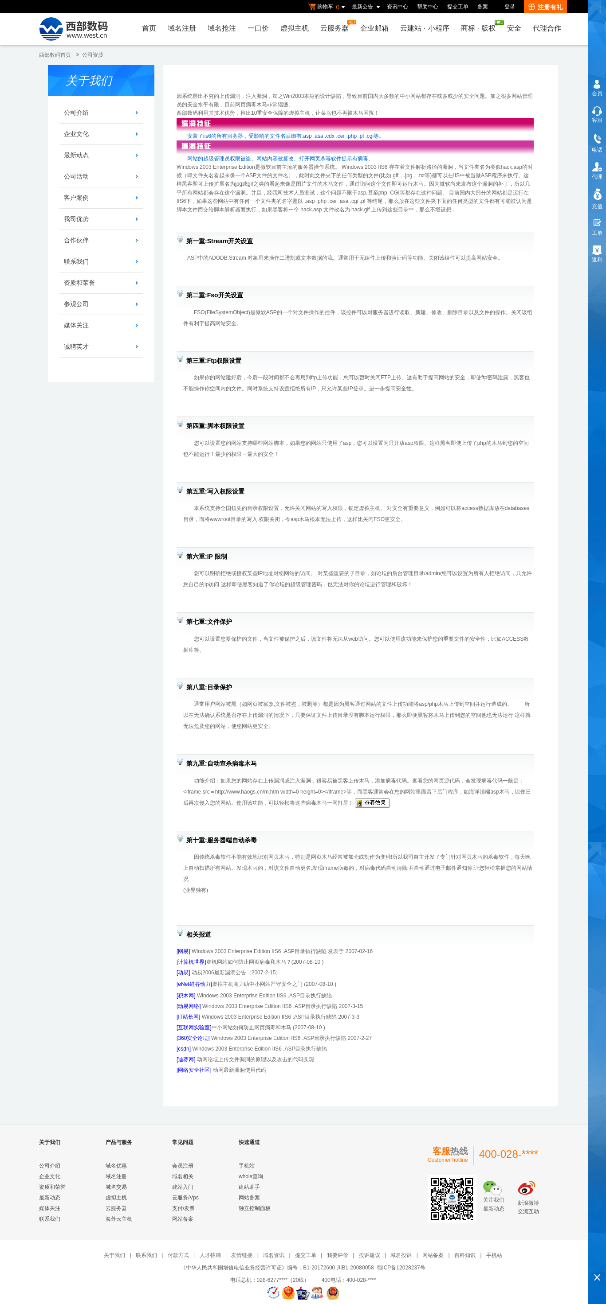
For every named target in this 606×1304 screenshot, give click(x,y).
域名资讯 (273, 1255)
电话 (597, 150)
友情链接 (241, 1255)
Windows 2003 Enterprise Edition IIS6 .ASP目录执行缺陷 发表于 (268, 951)
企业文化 (76, 133)
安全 (514, 28)
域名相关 (182, 1176)
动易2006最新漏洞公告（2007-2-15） (235, 972)
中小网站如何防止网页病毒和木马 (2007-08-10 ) (251, 1027)
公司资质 (92, 55)
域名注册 (182, 28)
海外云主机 (119, 1219)
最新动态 (76, 155)
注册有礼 (545, 7)
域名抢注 (222, 28)
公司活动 (76, 176)
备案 (482, 7)
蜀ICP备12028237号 (401, 1268)
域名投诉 (401, 1255)
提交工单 (457, 7)
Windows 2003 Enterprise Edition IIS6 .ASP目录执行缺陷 (264, 996)
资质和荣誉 (79, 282)
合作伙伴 (76, 240)
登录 (509, 7)
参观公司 (76, 304)
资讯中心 (397, 7)
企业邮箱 (374, 28)
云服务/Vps (185, 1198)
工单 (597, 233)
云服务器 (336, 26)
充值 (597, 206)
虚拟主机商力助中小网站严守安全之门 (240, 984)
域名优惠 (116, 1166)
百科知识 (465, 1255)
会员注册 (182, 1166)
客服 (597, 120)
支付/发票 (183, 1208)
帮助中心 (427, 7)
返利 (597, 260)
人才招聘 (210, 1255)
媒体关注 (76, 325)
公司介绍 (76, 112)
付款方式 (178, 1255)
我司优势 (76, 218)
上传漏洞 (229, 96)
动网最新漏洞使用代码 (239, 1070)
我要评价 (337, 1255)
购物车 (327, 7)
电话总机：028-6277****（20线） (275, 1280)
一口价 (258, 28)
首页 (149, 28)
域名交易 (116, 1187)
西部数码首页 (55, 55)
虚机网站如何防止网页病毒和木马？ (234, 962)
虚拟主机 (294, 28)
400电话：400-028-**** (349, 1280)
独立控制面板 (255, 1208)
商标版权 (480, 26)
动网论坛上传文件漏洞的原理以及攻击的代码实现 (255, 1059)
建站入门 (182, 1187)
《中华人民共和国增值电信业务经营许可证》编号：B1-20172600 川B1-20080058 (277, 1268)
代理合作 (547, 28)
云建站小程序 (424, 28)
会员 (597, 93)
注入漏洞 (256, 96)
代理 (597, 177)
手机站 (247, 1166)
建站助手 (249, 1187)
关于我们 (114, 1255)
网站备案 (182, 1219)
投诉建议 (369, 1255)
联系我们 (76, 261)
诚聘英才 (76, 346)
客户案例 (76, 197)
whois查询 (251, 1176)
